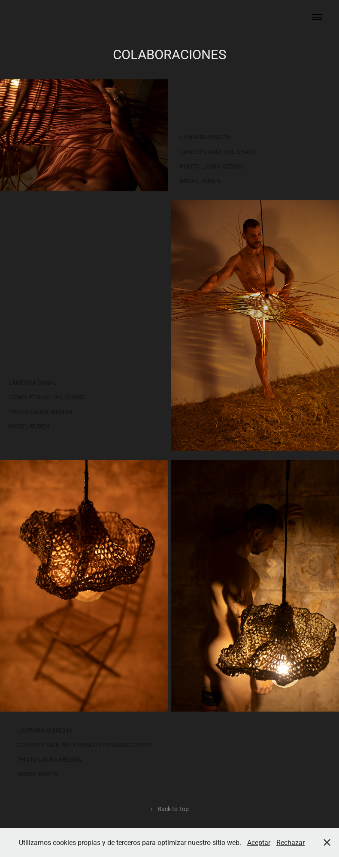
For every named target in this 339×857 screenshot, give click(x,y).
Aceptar (258, 842)
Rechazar (290, 842)
